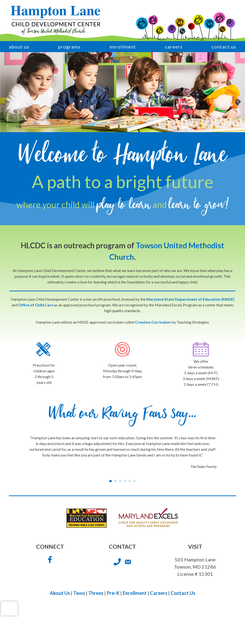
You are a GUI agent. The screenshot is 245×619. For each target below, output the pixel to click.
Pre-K (113, 593)
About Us (19, 46)
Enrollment (123, 46)
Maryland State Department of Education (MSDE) (190, 299)
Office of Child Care (35, 305)
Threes (95, 593)
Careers (174, 46)
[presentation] (9, 608)
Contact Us (224, 46)
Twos (79, 593)
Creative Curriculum (153, 322)
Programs (69, 46)
